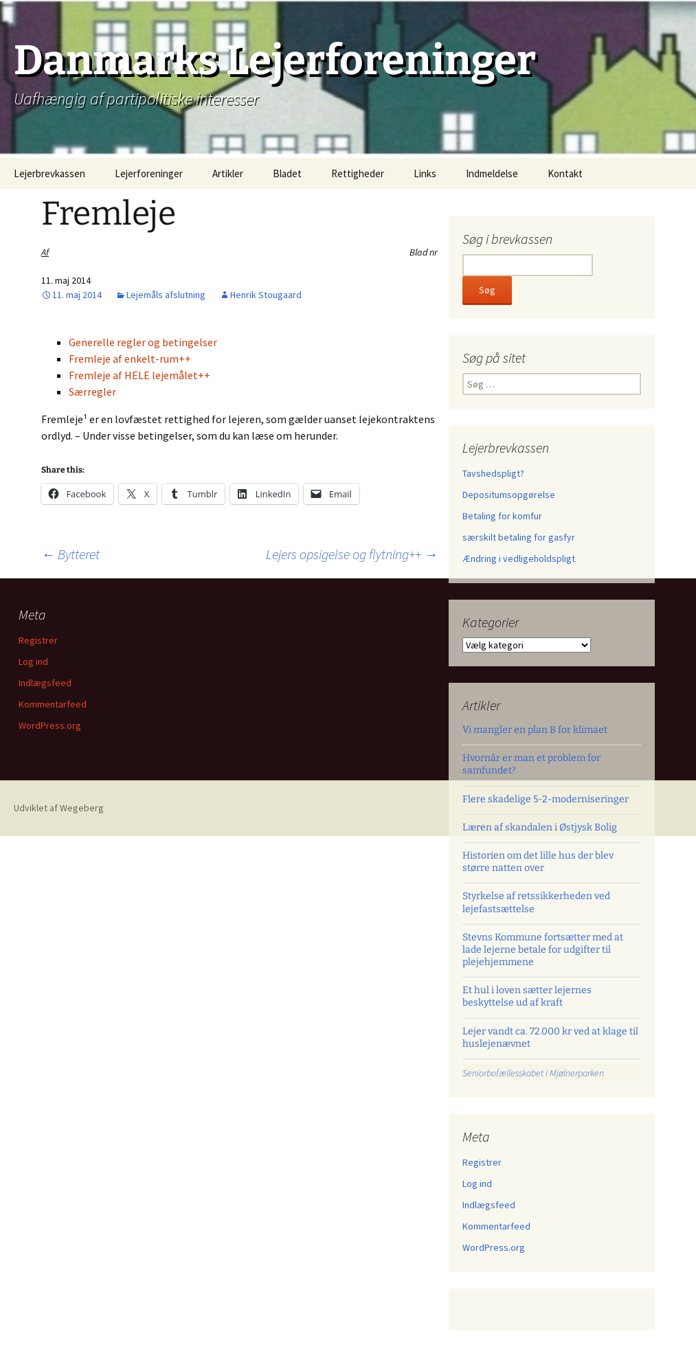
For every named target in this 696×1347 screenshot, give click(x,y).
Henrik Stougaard (266, 294)
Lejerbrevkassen (49, 173)
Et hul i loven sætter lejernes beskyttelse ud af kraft (527, 996)
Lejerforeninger (149, 173)
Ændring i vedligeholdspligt (518, 558)
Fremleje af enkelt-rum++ (130, 358)
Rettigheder (357, 173)
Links (425, 173)
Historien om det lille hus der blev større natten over (538, 862)
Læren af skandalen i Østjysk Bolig (539, 827)
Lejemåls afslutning (165, 294)
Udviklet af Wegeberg (59, 808)
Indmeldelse (492, 173)
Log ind (477, 1183)
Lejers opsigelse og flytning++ (352, 554)
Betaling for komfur (502, 516)
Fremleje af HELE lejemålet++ (139, 375)
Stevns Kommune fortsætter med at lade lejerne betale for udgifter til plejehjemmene (542, 949)
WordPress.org (493, 1247)
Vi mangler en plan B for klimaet (534, 730)
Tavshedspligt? (493, 473)
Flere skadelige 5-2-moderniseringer (545, 799)
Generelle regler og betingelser (143, 342)
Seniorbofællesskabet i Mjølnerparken (533, 1073)
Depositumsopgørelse (508, 494)
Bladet (287, 173)
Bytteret (70, 554)
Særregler (92, 391)
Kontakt (565, 173)
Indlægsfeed (488, 1205)
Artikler (227, 173)
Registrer (482, 1162)
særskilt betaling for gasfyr (518, 537)
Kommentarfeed (496, 1226)
